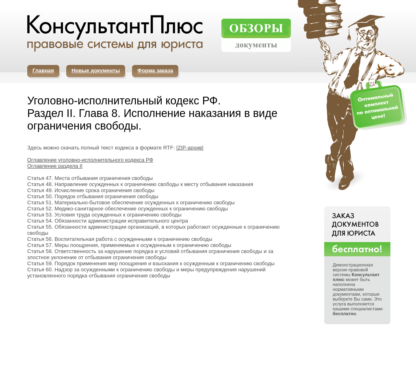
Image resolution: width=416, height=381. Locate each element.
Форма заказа (155, 70)
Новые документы (96, 70)
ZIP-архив (190, 148)
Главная (43, 70)
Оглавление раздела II (54, 166)
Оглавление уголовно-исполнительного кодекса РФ (90, 160)
